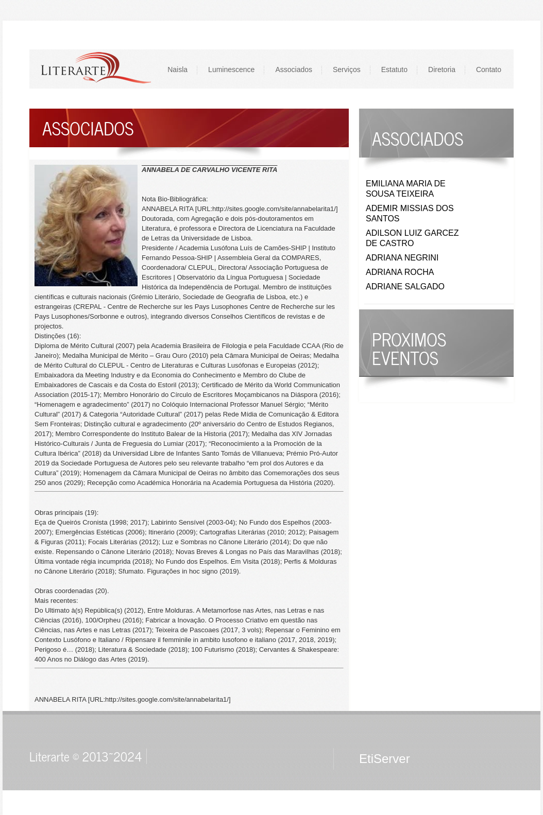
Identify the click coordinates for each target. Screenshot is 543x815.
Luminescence (231, 69)
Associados (293, 69)
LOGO (95, 68)
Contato (488, 69)
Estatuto (394, 69)
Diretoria (441, 69)
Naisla (177, 69)
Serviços (347, 69)
